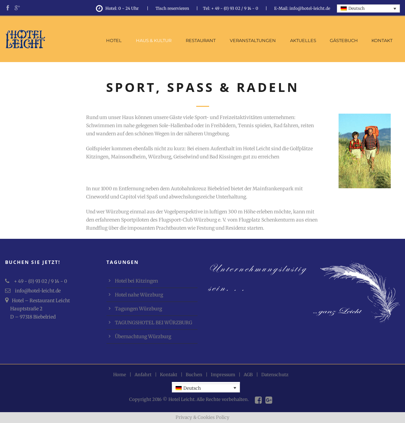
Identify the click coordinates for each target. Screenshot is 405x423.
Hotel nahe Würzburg (139, 295)
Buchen (194, 375)
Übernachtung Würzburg (143, 336)
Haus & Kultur (153, 40)
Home (119, 375)
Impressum (223, 375)
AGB (248, 375)
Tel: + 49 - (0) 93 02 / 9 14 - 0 (230, 8)
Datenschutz (274, 375)
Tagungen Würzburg (138, 309)
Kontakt (381, 40)
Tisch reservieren (172, 8)
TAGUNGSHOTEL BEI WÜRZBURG (153, 323)
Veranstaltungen (253, 40)
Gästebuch (344, 40)
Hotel (114, 40)
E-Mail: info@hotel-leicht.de (302, 8)
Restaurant (201, 40)
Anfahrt (143, 375)
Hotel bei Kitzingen (136, 281)
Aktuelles (303, 40)
